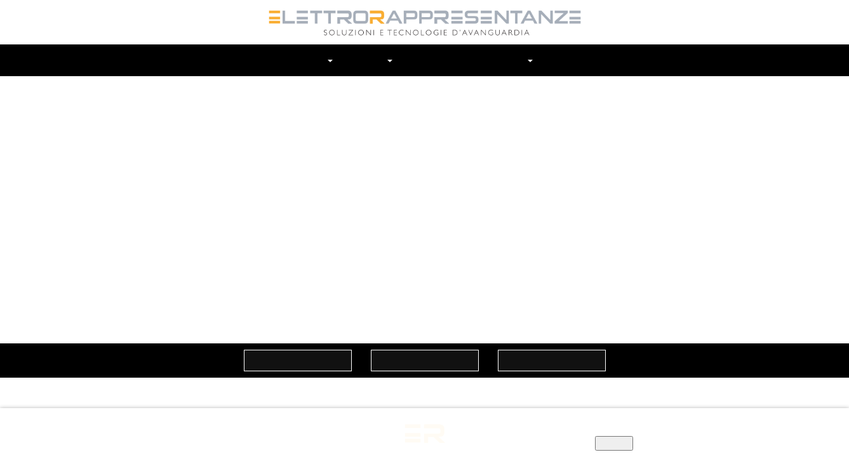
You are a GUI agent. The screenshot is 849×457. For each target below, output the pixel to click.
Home (256, 60)
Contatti (562, 60)
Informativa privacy (518, 430)
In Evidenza (496, 60)
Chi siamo (311, 60)
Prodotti (429, 60)
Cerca (597, 60)
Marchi (373, 60)
